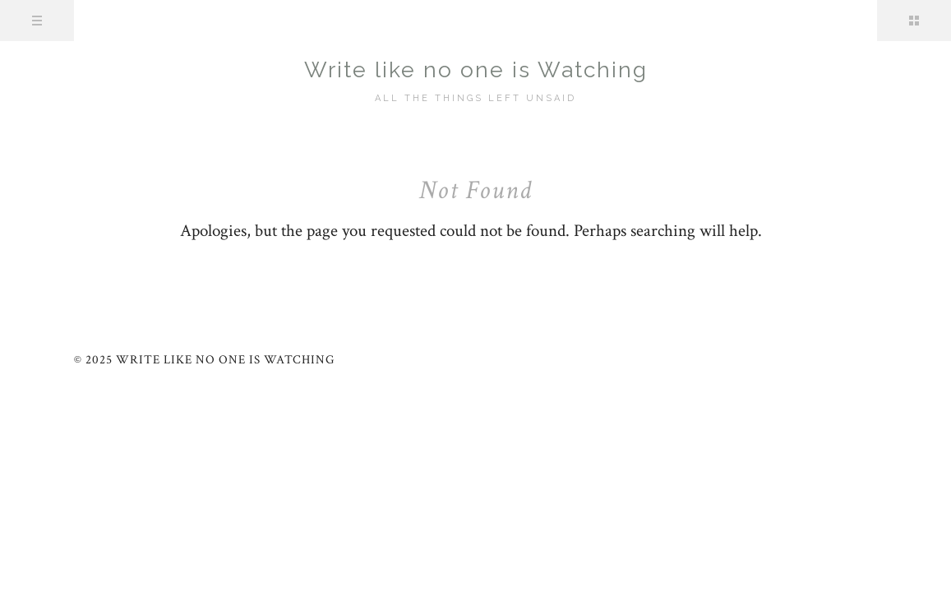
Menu (37, 20)
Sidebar (914, 20)
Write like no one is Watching (476, 69)
